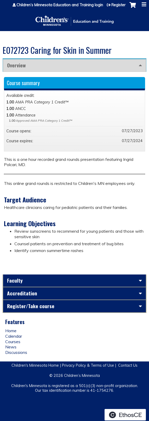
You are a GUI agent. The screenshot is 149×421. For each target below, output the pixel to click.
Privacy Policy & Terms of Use (88, 365)
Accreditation (22, 293)
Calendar (13, 336)
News (10, 346)
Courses (12, 341)
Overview (16, 65)
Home (10, 330)
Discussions (16, 352)
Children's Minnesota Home (35, 365)
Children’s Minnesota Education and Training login (59, 5)
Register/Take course (30, 306)
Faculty (15, 280)
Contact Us (127, 365)
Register (118, 5)
